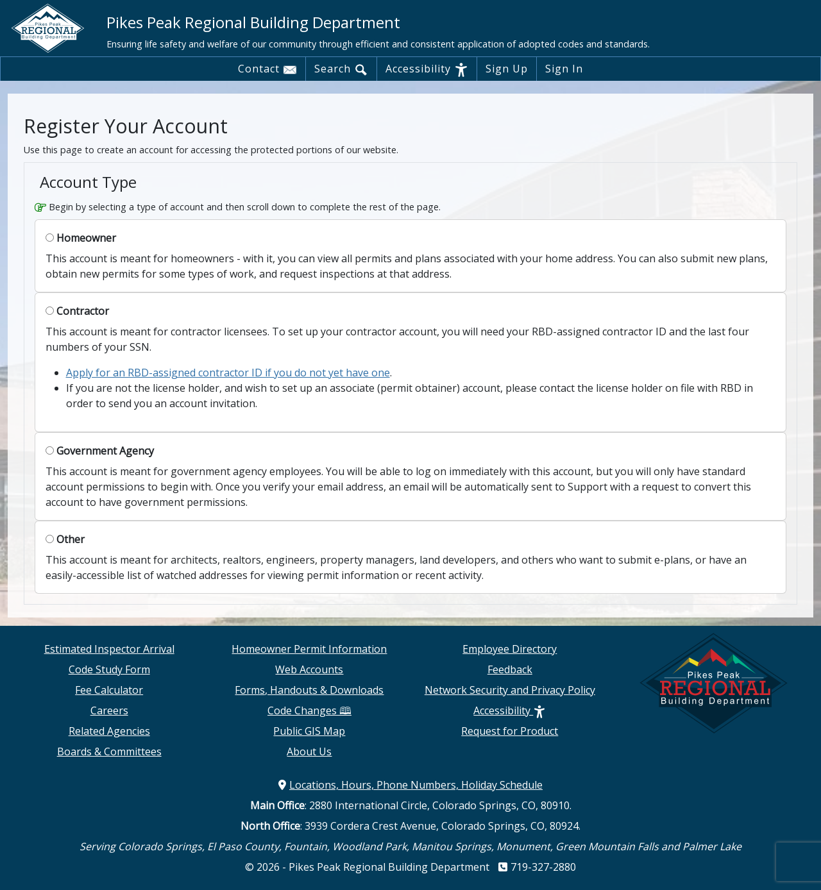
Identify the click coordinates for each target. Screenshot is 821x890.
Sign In (564, 69)
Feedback (509, 669)
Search (341, 69)
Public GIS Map (309, 731)
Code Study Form (109, 669)
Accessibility (426, 69)
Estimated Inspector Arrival (109, 649)
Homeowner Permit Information (309, 649)
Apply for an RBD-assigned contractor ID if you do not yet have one (228, 372)
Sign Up (507, 69)
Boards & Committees (109, 751)
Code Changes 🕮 (309, 710)
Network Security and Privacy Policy (510, 690)
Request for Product (509, 731)
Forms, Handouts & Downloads (309, 690)
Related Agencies (109, 731)
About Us (309, 751)
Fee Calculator (109, 690)
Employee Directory (509, 649)
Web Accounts (309, 669)
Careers (109, 710)
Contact (267, 69)
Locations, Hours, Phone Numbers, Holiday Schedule (410, 785)
